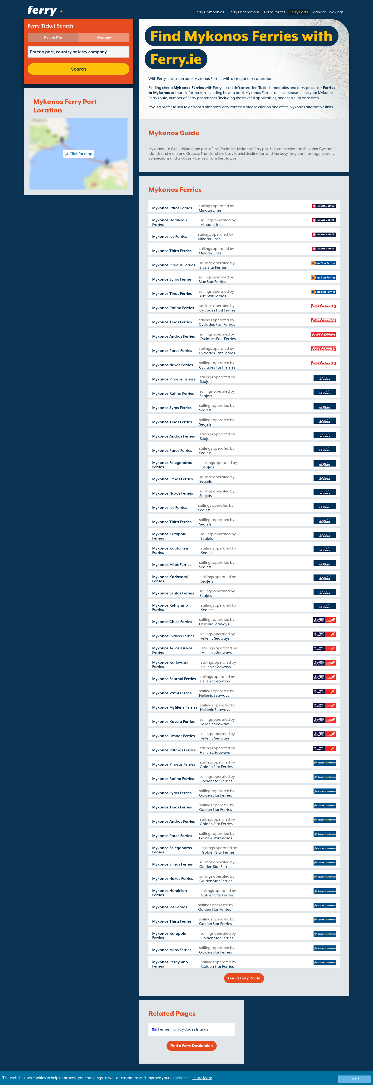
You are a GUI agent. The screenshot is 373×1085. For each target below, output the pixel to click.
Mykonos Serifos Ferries (173, 593)
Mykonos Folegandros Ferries (172, 465)
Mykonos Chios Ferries (172, 622)
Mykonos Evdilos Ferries (173, 636)
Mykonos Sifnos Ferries (172, 479)
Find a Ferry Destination (191, 1046)
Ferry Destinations (244, 12)
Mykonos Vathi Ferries (171, 693)
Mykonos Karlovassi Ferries (170, 579)
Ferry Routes (274, 12)
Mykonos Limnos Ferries (173, 736)
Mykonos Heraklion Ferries (169, 222)
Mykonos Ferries (189, 88)
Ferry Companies (209, 12)
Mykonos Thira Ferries (171, 251)
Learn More (202, 1078)
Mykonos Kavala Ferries (173, 722)
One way (104, 37)
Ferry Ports (299, 12)
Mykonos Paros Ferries (172, 208)
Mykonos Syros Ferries (171, 279)
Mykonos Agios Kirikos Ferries (172, 650)
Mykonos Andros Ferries (173, 336)
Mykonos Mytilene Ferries (174, 707)
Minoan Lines (210, 210)
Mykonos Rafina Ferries (173, 308)
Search (78, 69)
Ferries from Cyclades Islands (183, 1029)
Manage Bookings (328, 12)
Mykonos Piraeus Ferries (173, 265)
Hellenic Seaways (214, 624)
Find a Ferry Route (244, 978)
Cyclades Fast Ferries (217, 310)
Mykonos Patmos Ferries (174, 750)
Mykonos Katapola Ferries (169, 536)
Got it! (354, 1079)
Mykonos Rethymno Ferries (170, 607)
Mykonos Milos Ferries (171, 565)
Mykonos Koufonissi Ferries (170, 550)
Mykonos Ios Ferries (169, 236)
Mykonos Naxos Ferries (172, 365)
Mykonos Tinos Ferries (172, 294)
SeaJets (206, 382)
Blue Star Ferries (213, 267)
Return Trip (53, 37)
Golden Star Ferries (216, 767)
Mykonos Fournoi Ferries (174, 679)
